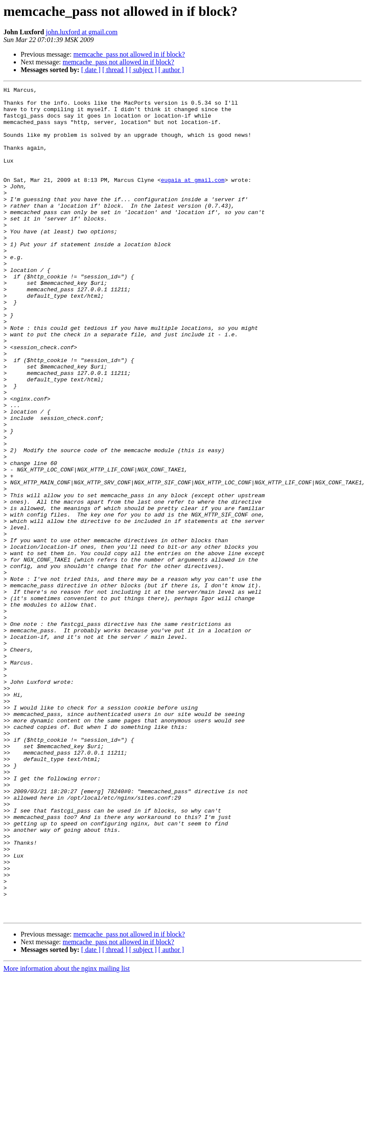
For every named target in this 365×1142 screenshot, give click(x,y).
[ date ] (90, 69)
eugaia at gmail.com (193, 199)
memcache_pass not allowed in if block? (129, 54)
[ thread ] (115, 69)
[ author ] (171, 69)
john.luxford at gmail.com (82, 32)
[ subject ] (143, 69)
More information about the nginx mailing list (66, 1134)
